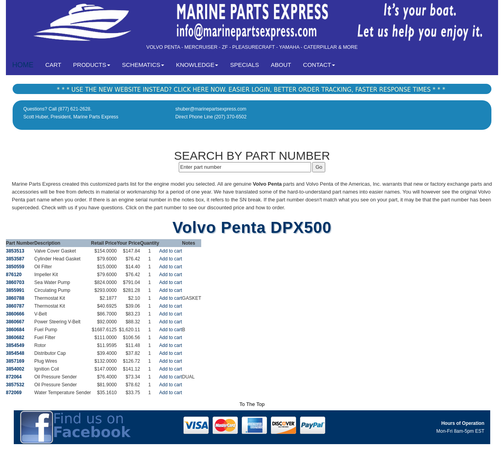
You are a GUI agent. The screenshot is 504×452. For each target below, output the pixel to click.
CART (56, 64)
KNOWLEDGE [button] (197, 64)
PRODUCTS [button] (91, 64)
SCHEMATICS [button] (143, 64)
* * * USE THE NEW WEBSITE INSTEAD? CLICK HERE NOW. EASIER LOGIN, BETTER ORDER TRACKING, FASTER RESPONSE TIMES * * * (251, 89)
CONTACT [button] (319, 64)
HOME (22, 65)
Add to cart (170, 251)
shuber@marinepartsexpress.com (210, 109)
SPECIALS (244, 64)
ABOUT (281, 64)
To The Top (252, 404)
